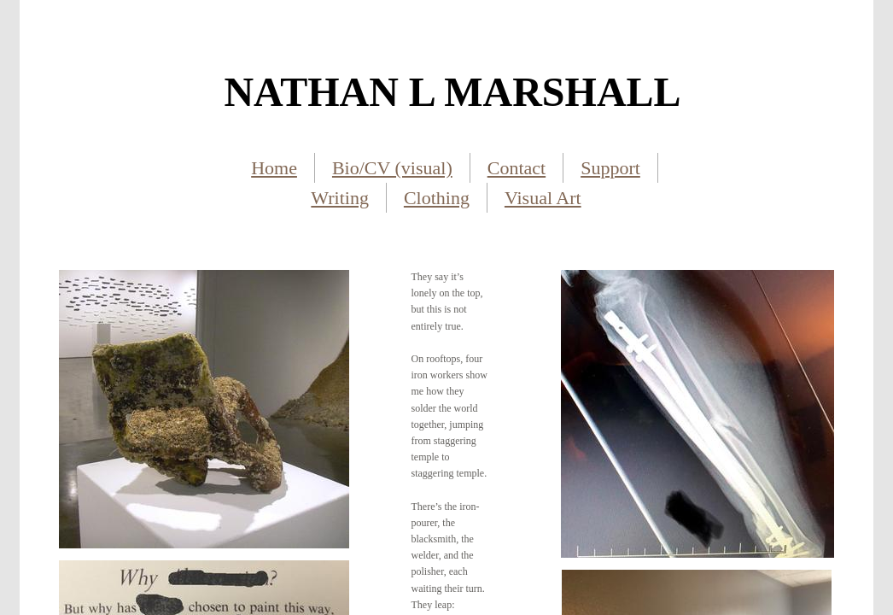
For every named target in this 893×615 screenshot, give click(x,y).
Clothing (437, 197)
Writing (340, 197)
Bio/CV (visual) (392, 168)
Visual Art (543, 197)
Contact (516, 168)
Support (610, 168)
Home (274, 168)
